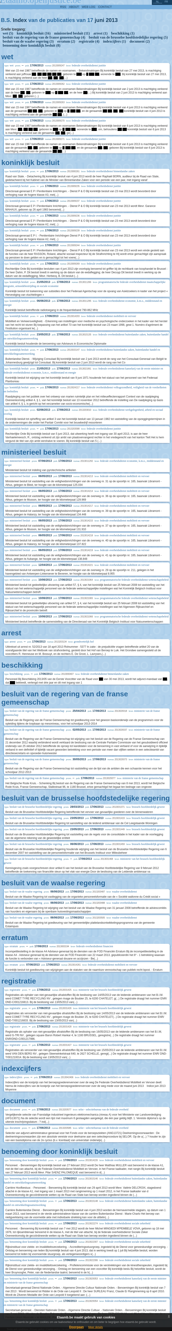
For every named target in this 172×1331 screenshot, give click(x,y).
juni (99, 20)
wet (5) (8, 33)
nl (157, 1)
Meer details (95, 1327)
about (74, 7)
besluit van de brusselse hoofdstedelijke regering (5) (128, 37)
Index (20, 20)
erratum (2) (66, 41)
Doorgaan (76, 1327)
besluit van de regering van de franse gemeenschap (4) (44, 37)
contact (105, 7)
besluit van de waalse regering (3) (28, 41)
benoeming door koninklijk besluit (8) (31, 45)
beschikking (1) (122, 33)
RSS (63, 7)
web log (88, 7)
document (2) (139, 41)
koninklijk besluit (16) (34, 33)
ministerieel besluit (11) (72, 33)
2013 (112, 20)
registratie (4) (89, 41)
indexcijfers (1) (114, 41)
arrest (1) (100, 33)
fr (166, 1)
